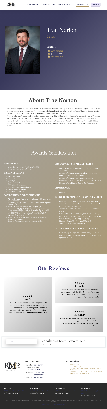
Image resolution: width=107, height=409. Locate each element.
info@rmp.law (35, 369)
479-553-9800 (39, 373)
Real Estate (73, 370)
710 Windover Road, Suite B (65, 391)
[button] (32, 4)
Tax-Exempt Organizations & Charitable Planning (86, 371)
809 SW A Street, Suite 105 (39, 391)
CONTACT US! (15, 342)
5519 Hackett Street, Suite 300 (14, 391)
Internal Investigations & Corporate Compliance (85, 368)
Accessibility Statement (58, 404)
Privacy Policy (46, 404)
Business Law (74, 364)
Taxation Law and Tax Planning (80, 373)
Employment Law (75, 366)
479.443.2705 (37, 365)
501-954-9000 (38, 377)
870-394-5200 (38, 375)
